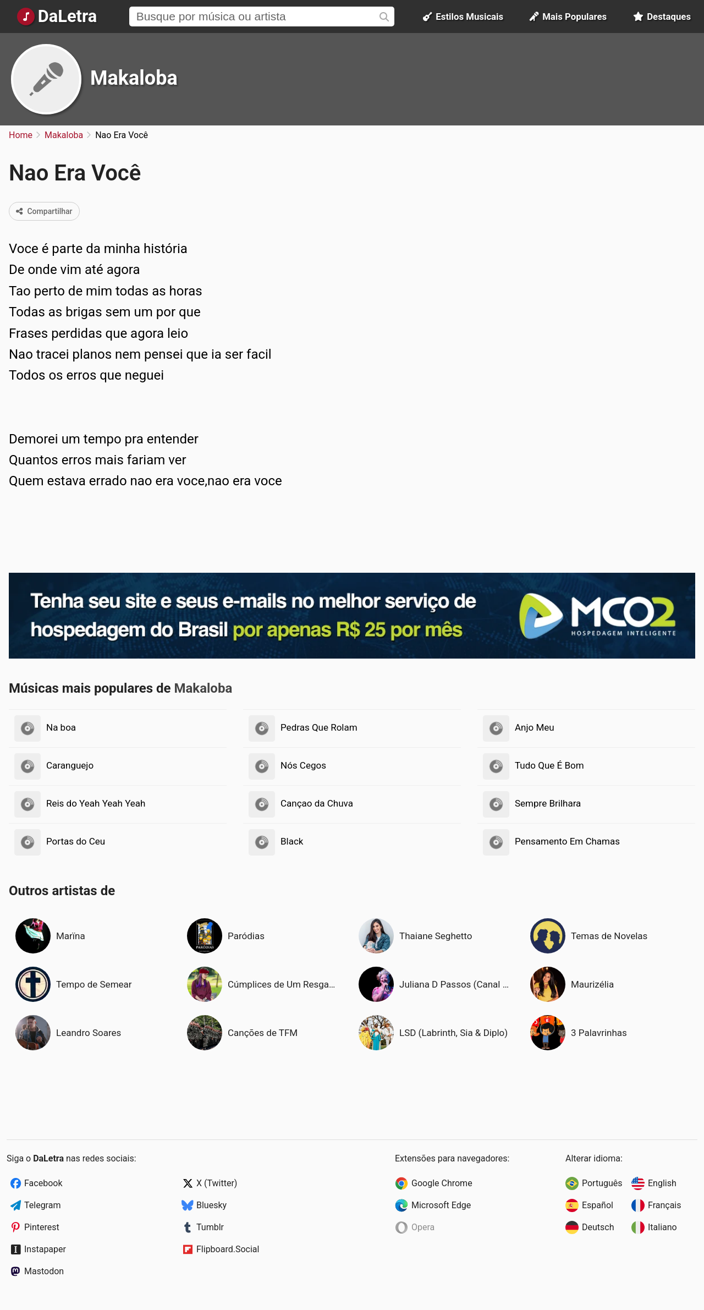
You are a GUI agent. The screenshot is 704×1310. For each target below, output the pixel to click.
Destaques (662, 16)
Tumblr (210, 1227)
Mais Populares (568, 16)
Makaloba (134, 78)
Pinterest (41, 1227)
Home (20, 135)
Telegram (42, 1205)
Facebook (43, 1183)
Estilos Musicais (463, 16)
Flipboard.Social (227, 1249)
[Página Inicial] (57, 16)
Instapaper (45, 1249)
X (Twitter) (216, 1183)
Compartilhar (44, 211)
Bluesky (211, 1205)
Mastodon (44, 1271)
